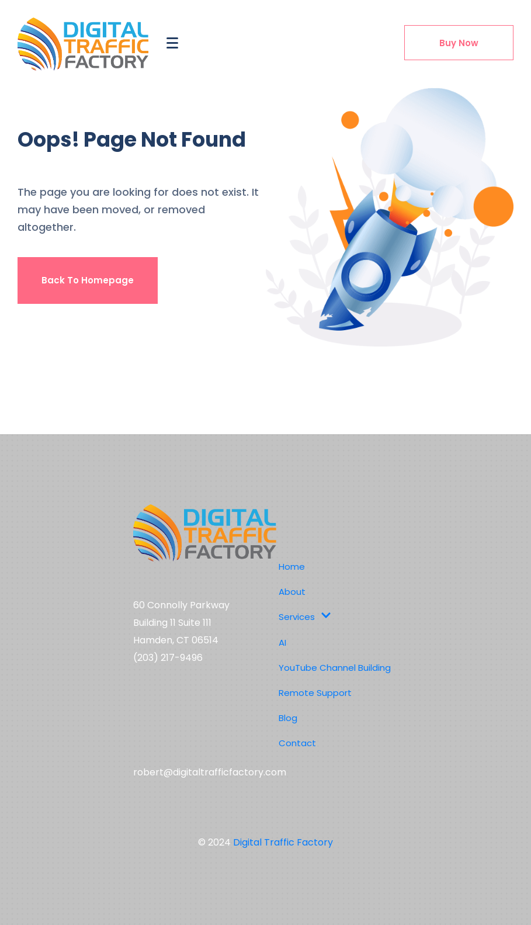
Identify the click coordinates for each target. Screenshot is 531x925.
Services (305, 617)
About (292, 592)
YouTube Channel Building (335, 667)
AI (282, 642)
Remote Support (315, 693)
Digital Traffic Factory (283, 842)
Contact (297, 743)
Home (292, 566)
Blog (288, 718)
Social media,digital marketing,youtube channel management (200, 717)
